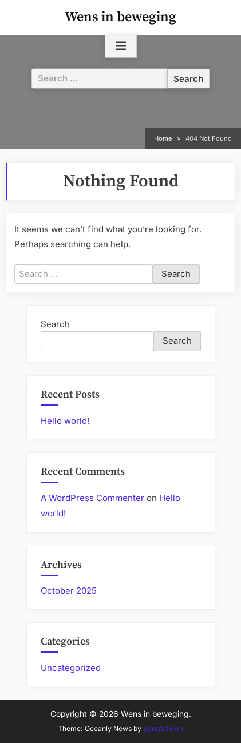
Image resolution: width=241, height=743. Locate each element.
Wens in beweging (120, 17)
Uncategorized (71, 667)
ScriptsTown (163, 728)
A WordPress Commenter (92, 497)
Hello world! (65, 420)
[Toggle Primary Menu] (121, 46)
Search (55, 324)
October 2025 (69, 590)
